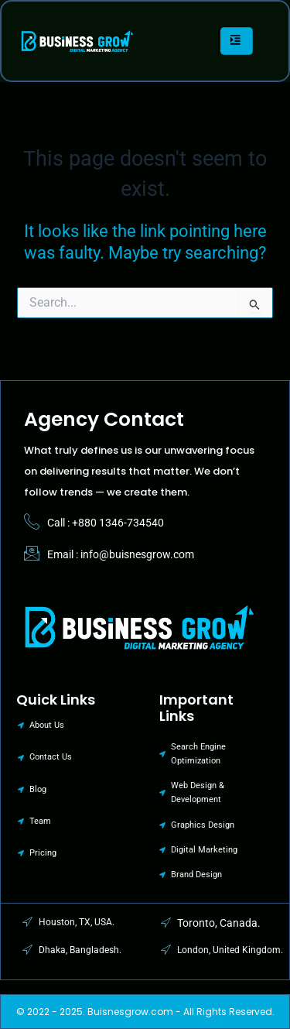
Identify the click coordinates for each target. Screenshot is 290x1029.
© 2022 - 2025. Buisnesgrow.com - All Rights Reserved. (145, 1011)
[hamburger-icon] (235, 40)
